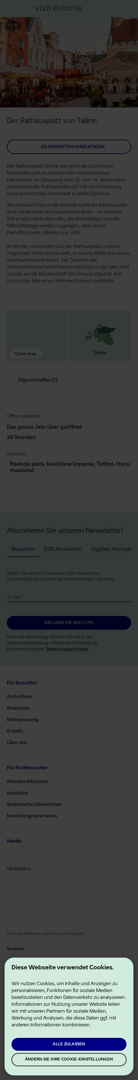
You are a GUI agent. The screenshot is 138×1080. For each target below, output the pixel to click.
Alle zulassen (69, 1044)
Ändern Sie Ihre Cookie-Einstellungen (69, 1059)
